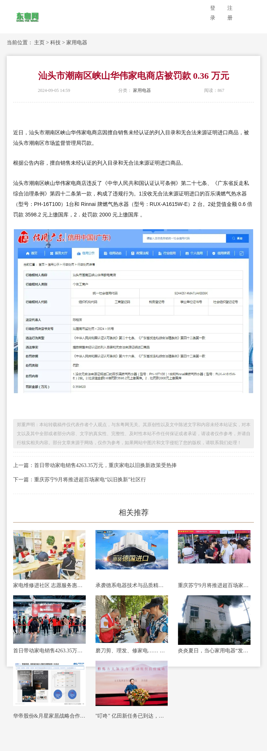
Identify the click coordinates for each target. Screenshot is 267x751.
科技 (55, 42)
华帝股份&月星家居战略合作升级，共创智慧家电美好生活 (49, 716)
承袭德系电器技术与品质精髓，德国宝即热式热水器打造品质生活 (131, 585)
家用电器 (76, 42)
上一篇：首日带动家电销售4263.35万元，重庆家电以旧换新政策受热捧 (95, 465)
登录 (212, 13)
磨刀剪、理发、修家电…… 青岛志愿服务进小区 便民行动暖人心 (131, 650)
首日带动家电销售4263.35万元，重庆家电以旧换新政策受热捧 (49, 650)
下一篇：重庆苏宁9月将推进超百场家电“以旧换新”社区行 (79, 479)
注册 (230, 13)
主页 (39, 42)
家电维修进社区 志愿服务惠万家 (49, 585)
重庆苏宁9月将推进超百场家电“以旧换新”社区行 (214, 585)
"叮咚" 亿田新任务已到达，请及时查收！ (131, 716)
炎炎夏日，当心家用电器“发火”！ (214, 650)
